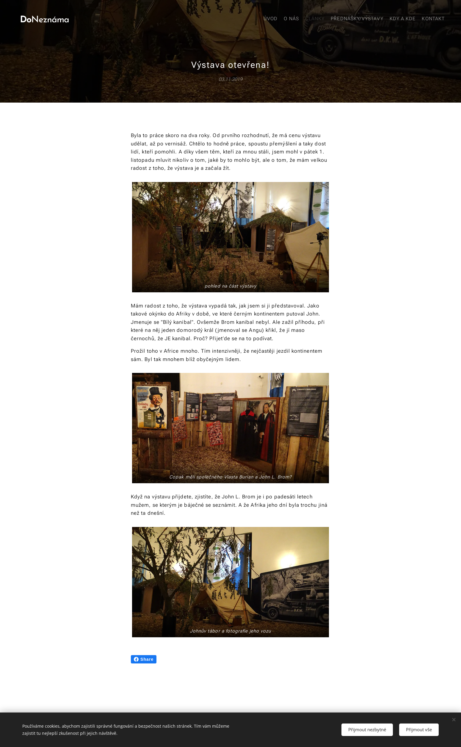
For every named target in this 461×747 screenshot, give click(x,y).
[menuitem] (399, 19)
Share (143, 659)
